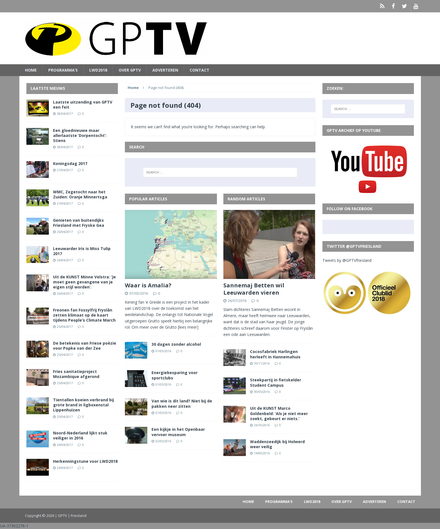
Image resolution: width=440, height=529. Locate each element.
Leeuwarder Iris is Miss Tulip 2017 (82, 251)
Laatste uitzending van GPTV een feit (82, 104)
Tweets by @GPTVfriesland (347, 260)
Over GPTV (130, 70)
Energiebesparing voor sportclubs (175, 375)
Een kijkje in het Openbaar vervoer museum (178, 432)
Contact (199, 70)
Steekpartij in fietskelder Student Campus (275, 382)
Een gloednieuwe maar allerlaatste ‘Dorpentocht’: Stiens (80, 135)
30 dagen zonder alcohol (176, 344)
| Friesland (77, 515)
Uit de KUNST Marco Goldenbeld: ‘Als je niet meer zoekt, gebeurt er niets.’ (279, 413)
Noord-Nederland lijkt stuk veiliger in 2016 (80, 435)
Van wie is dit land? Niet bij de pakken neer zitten (182, 403)
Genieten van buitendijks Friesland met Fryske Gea (78, 222)
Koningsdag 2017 (70, 163)
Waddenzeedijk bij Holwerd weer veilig (277, 444)
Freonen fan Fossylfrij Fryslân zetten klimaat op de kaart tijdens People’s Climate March (84, 315)
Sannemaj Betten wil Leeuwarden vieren (253, 288)
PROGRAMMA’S (63, 70)
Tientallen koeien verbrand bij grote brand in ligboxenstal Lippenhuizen (83, 405)
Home (31, 70)
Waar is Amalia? (148, 285)
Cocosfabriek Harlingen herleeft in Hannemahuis (275, 354)
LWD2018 (98, 70)
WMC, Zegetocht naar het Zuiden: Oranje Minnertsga (80, 194)
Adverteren (165, 70)
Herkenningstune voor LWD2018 (85, 461)
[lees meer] (188, 327)
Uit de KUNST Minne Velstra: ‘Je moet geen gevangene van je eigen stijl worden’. (84, 282)
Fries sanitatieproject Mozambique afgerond (76, 374)
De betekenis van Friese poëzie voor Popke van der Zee (84, 345)
